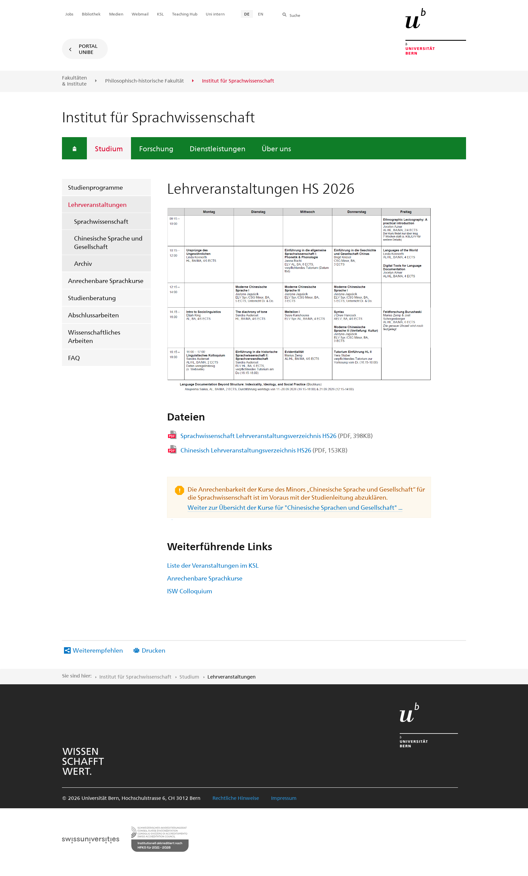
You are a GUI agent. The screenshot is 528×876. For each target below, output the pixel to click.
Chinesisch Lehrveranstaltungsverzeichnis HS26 (264, 450)
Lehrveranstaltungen (97, 204)
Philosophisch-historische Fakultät (144, 81)
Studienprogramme (95, 187)
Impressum (284, 797)
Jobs (69, 14)
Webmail (140, 14)
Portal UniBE (88, 48)
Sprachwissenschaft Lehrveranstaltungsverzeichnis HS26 (276, 435)
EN (260, 14)
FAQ (74, 357)
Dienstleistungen (217, 148)
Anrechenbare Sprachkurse (105, 280)
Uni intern (215, 14)
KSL (160, 14)
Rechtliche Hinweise (235, 797)
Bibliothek (91, 14)
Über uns (276, 148)
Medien (116, 14)
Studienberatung (92, 297)
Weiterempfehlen (98, 650)
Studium (109, 148)
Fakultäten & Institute (74, 81)
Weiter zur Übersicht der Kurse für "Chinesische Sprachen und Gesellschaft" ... (286, 511)
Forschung (156, 148)
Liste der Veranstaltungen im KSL (213, 565)
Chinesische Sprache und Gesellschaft (108, 242)
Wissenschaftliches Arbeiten (94, 336)
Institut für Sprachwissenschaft (135, 676)
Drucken (153, 650)
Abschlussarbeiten (93, 315)
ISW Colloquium (189, 591)
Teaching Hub (184, 14)
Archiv (83, 263)
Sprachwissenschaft (101, 221)
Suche (295, 15)
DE (247, 14)
